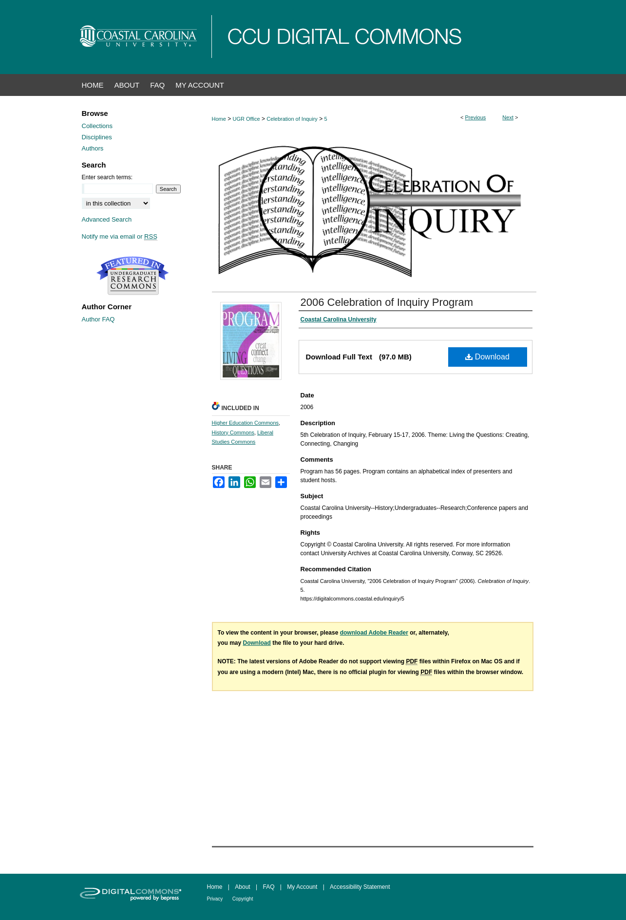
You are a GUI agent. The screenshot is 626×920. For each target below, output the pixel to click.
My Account (302, 886)
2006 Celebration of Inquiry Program (387, 302)
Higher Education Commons (245, 423)
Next (507, 117)
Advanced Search (107, 219)
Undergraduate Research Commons (133, 275)
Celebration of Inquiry (292, 119)
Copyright (242, 898)
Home (219, 119)
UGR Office (246, 119)
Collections (97, 126)
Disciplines (97, 137)
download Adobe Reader (374, 632)
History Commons (233, 432)
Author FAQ (98, 319)
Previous (475, 117)
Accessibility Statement (360, 886)
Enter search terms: (107, 177)
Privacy (215, 898)
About (242, 886)
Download (487, 357)
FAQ (268, 886)
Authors (93, 148)
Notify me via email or (119, 236)
